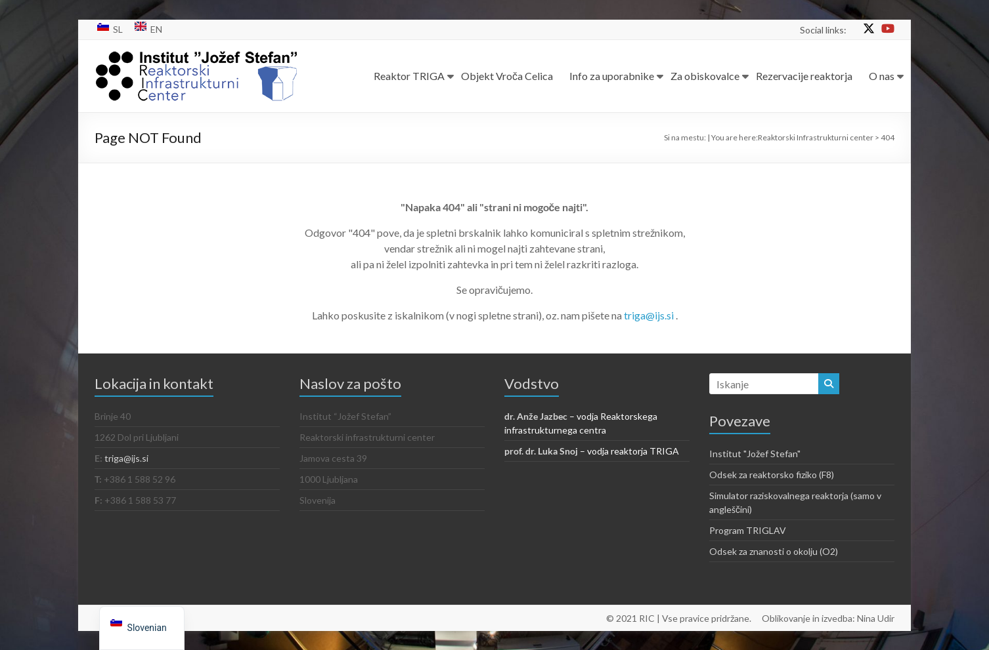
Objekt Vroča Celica (507, 76)
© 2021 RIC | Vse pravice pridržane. (678, 617)
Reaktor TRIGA (409, 76)
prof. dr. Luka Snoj (541, 451)
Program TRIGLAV (747, 530)
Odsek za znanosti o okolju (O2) (773, 551)
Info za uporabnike (611, 76)
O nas (881, 76)
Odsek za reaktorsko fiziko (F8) (771, 474)
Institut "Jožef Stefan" (755, 453)
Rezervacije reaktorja (804, 76)
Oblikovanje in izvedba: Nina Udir (828, 617)
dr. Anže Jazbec (535, 416)
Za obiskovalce (704, 76)
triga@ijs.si (650, 315)
